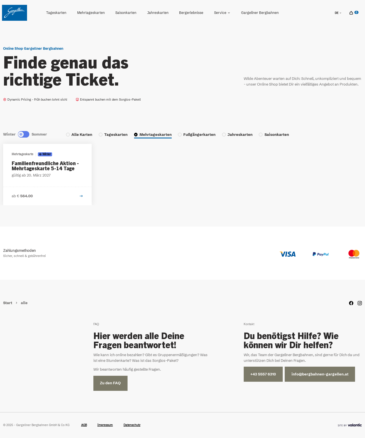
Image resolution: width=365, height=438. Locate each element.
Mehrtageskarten (91, 13)
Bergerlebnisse (191, 13)
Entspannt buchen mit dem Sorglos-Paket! (108, 99)
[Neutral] (24, 134)
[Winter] (20, 134)
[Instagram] (360, 303)
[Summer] (28, 134)
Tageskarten (56, 13)
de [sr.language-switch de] (338, 13)
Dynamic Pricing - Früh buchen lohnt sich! (35, 99)
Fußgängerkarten (199, 134)
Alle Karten (81, 134)
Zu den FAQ (110, 383)
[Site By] (350, 425)
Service (222, 13)
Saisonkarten (125, 13)
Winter (9, 134)
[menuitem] (56, 12)
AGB (84, 425)
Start (8, 303)
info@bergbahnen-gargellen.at (320, 374)
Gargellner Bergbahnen (260, 13)
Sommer (39, 134)
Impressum (105, 425)
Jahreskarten (158, 13)
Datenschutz (132, 425)
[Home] (14, 13)
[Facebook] (351, 303)
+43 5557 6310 (263, 374)
